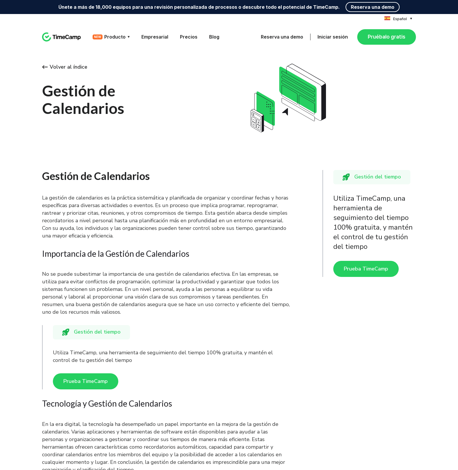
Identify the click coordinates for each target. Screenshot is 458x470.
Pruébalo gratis (386, 37)
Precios (188, 37)
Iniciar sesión (333, 37)
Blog (214, 37)
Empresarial (154, 37)
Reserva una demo (372, 7)
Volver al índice (64, 67)
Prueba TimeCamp (366, 268)
